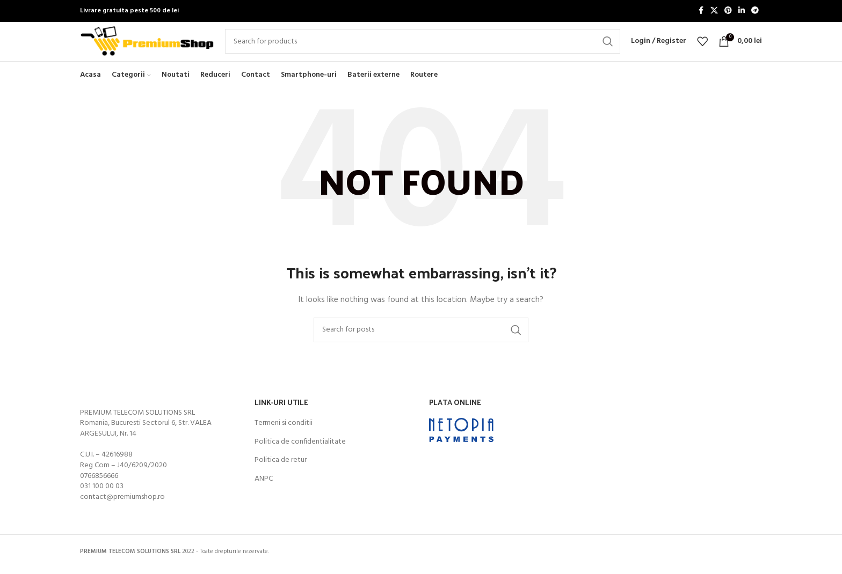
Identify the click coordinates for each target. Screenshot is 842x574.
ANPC (264, 496)
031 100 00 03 (102, 504)
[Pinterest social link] (728, 11)
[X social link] (714, 11)
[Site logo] (147, 51)
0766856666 (99, 493)
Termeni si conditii (284, 441)
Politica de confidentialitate (300, 459)
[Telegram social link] (755, 11)
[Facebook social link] (700, 11)
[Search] (422, 50)
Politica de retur (281, 478)
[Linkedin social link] (741, 11)
